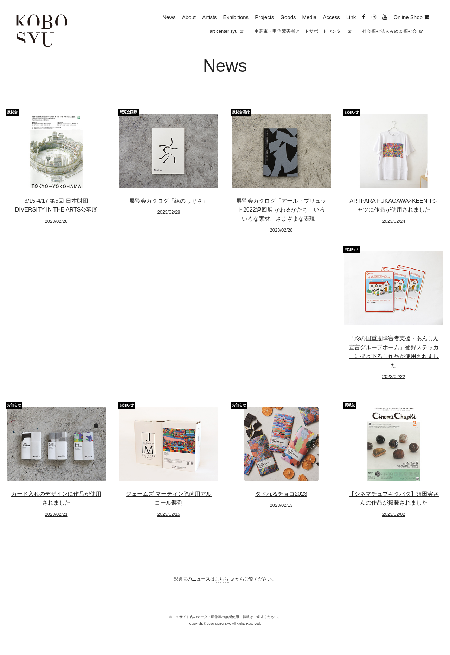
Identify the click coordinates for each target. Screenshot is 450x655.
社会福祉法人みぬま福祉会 (392, 31)
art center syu (226, 31)
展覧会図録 (128, 112)
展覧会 (12, 112)
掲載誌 (350, 405)
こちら (222, 579)
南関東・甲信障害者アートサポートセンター (302, 31)
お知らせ (352, 112)
